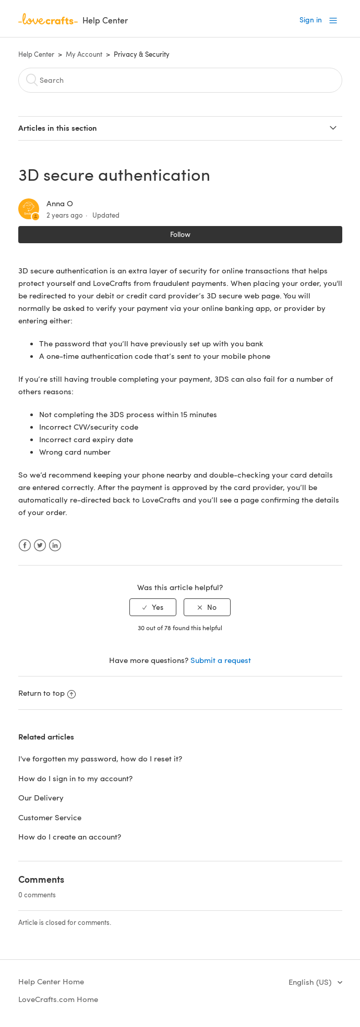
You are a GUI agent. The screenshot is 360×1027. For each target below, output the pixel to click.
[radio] (152, 607)
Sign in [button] (310, 19)
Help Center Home (51, 981)
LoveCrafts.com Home (58, 999)
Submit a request (220, 660)
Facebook (24, 545)
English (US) (311, 981)
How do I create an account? (69, 836)
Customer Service (49, 817)
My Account (84, 54)
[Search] (180, 80)
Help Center (36, 54)
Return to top (47, 692)
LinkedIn (55, 545)
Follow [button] (180, 234)
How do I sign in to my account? (75, 778)
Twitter (39, 545)
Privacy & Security (142, 54)
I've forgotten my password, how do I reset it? (100, 758)
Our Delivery (41, 797)
